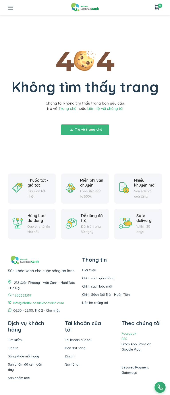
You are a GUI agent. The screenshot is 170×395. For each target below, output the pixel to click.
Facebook (129, 334)
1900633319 (22, 295)
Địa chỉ (70, 356)
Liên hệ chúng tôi (95, 303)
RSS (124, 339)
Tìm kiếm (15, 340)
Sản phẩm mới (19, 378)
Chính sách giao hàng (98, 278)
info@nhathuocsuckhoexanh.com (38, 303)
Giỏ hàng (71, 364)
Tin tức (13, 348)
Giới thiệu (89, 270)
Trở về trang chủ (86, 130)
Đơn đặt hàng (75, 348)
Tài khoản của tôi (78, 340)
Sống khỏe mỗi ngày (23, 356)
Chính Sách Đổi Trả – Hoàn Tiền (106, 294)
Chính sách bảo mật (97, 286)
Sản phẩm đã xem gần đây (25, 367)
